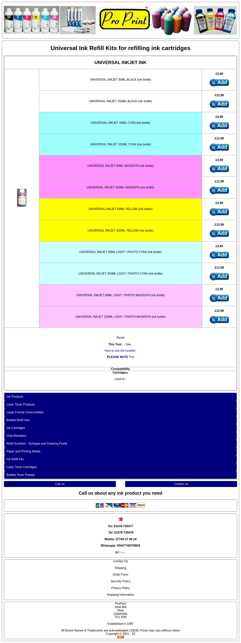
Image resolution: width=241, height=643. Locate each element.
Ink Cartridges (16, 427)
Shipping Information (120, 594)
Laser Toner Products (21, 404)
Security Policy (120, 581)
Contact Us (120, 561)
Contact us (181, 484)
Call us (60, 484)
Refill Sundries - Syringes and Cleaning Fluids (37, 443)
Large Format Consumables (25, 412)
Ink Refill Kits (15, 459)
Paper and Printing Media (23, 451)
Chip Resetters (16, 435)
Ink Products (15, 396)
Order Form (120, 574)
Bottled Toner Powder (21, 474)
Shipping (120, 567)
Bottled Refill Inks (18, 420)
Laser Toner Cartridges (22, 467)
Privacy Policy (120, 588)
